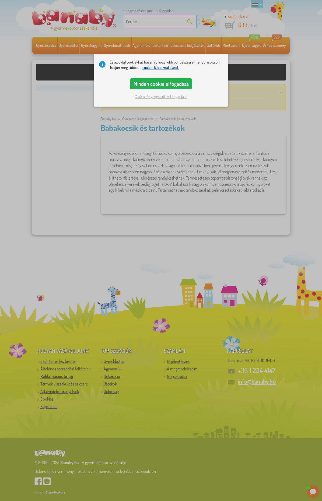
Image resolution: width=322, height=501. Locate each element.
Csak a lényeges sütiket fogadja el (161, 96)
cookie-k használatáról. (160, 67)
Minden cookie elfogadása (161, 83)
